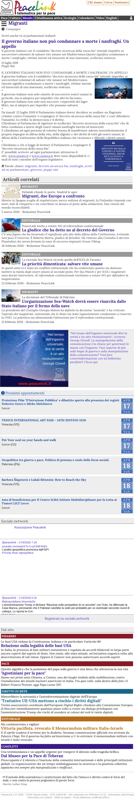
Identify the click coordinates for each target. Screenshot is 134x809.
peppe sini (51, 169)
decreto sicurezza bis (53, 166)
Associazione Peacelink (30, 527)
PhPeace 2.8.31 (97, 794)
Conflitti (10, 746)
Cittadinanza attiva (48, 18)
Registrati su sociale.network (67, 618)
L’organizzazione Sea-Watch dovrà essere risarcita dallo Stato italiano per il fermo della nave (64, 304)
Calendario (86, 18)
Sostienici (121, 2)
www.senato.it (18, 156)
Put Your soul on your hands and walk (29, 440)
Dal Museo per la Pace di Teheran (32, 755)
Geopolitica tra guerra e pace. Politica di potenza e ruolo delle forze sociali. (55, 460)
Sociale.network (14, 521)
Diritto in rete (14, 691)
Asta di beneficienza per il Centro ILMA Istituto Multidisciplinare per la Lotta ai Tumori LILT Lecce (59, 501)
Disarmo (9, 636)
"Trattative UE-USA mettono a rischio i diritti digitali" (51, 700)
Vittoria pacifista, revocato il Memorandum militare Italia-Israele (62, 728)
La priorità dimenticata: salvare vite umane (62, 263)
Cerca (108, 2)
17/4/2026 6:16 (28, 597)
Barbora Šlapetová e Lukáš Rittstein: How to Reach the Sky (44, 480)
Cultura (15, 18)
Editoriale (31, 220)
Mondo (28, 18)
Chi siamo (95, 2)
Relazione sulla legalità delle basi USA (36, 645)
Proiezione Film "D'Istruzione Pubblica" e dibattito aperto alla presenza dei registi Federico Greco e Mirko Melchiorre (60, 402)
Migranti (17, 23)
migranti (31, 166)
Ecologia (70, 18)
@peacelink (9, 542)
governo (36, 169)
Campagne (13, 29)
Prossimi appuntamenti (25, 393)
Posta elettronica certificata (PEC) (91, 797)
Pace (4, 18)
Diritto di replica (62, 797)
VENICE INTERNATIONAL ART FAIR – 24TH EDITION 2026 (44, 420)
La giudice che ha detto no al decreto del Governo (68, 229)
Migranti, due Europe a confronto (53, 196)
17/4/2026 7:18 (28, 542)
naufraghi (76, 166)
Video (100, 18)
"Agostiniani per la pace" (23, 673)
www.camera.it (42, 156)
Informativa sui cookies (40, 797)
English (111, 18)
